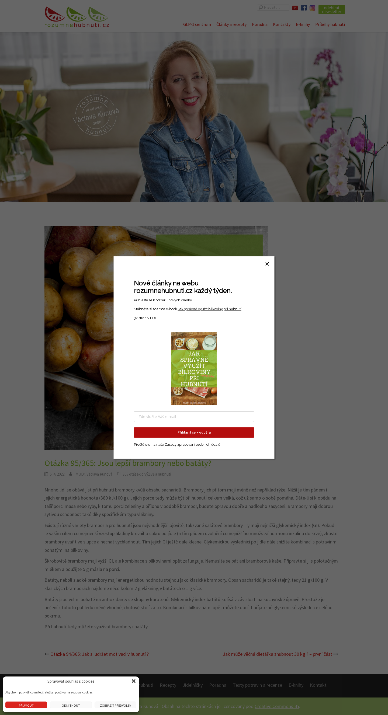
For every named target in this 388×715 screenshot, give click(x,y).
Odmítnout (71, 705)
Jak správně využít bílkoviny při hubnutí (209, 309)
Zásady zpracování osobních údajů (192, 444)
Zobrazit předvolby (115, 705)
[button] (133, 681)
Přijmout (26, 705)
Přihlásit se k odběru (194, 432)
